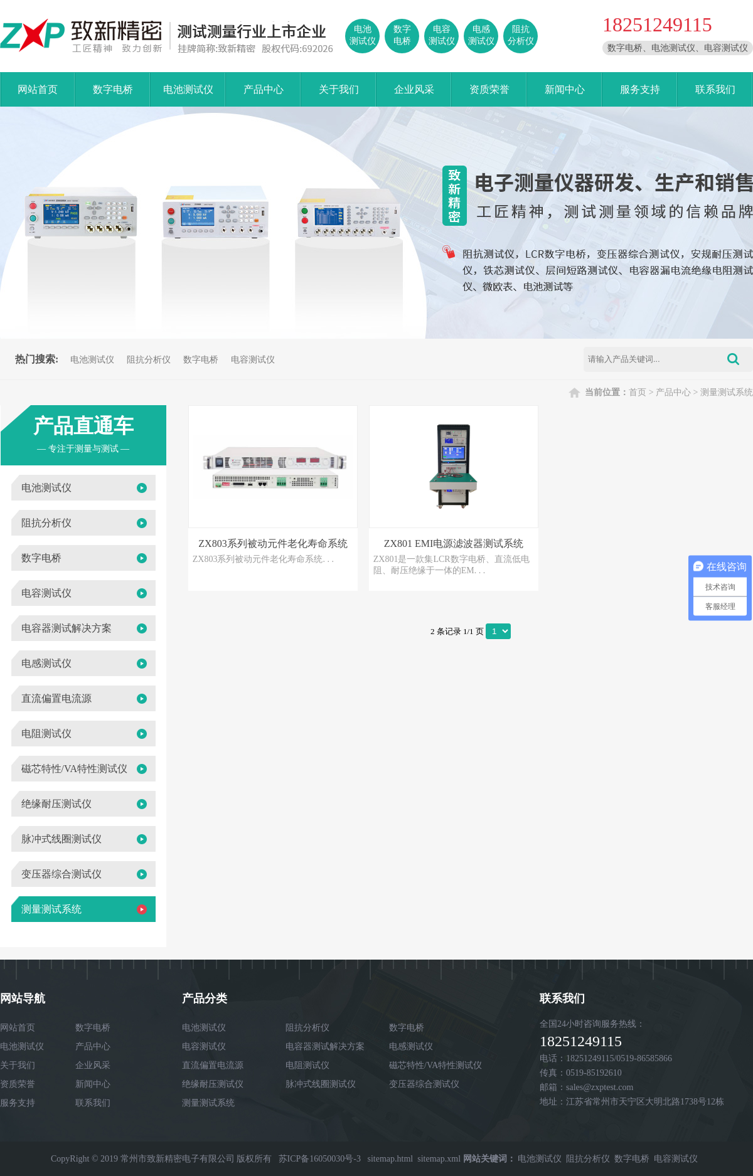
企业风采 (414, 89)
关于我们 (339, 89)
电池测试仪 (188, 89)
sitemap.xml (439, 1158)
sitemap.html (391, 1158)
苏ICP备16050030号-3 (320, 1158)
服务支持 (640, 89)
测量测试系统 (726, 392)
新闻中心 (565, 89)
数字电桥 (113, 89)
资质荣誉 (489, 89)
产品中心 (263, 89)
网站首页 (38, 89)
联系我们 (715, 89)
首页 (637, 392)
